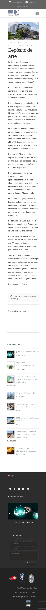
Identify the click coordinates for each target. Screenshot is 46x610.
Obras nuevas (25, 45)
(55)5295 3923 (32, 2)
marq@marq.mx (18, 2)
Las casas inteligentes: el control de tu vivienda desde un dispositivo (26, 379)
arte (22, 296)
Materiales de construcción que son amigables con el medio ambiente (26, 434)
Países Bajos (14, 299)
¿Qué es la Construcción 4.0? (27, 352)
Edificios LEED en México (26, 393)
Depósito (27, 296)
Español (26, 6)
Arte (28, 43)
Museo (12, 45)
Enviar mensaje (31, 563)
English (19, 6)
